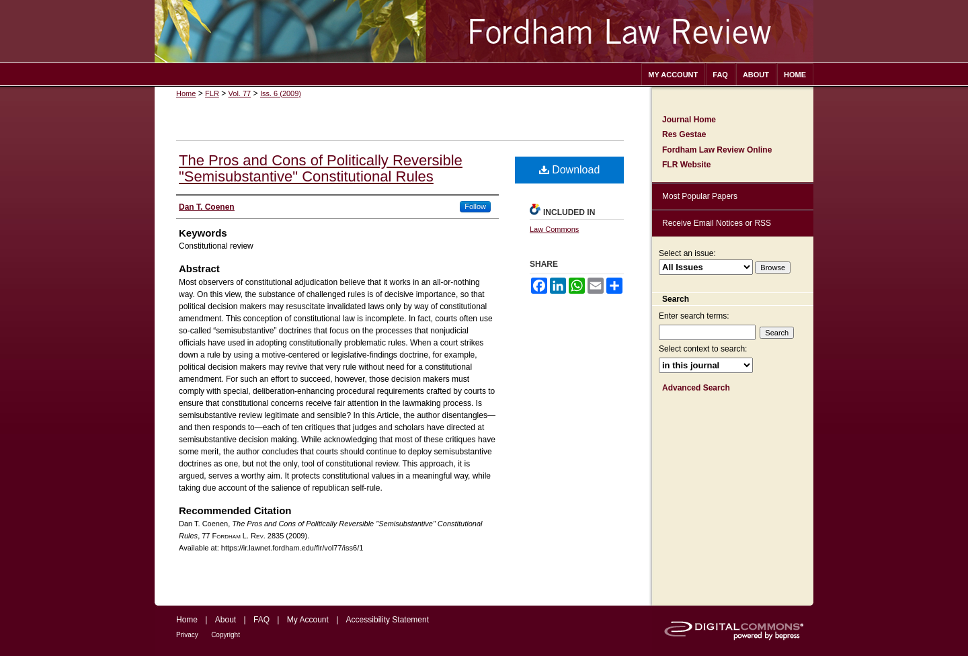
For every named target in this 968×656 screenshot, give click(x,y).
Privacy (187, 635)
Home (186, 93)
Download (569, 169)
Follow (475, 206)
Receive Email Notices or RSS (716, 223)
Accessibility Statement (387, 619)
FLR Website (686, 164)
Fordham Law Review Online (717, 150)
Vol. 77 (240, 93)
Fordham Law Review (484, 31)
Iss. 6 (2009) (280, 93)
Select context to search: (703, 349)
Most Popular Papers (699, 196)
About (225, 619)
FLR (212, 93)
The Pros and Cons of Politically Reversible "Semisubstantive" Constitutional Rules (320, 168)
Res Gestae (684, 134)
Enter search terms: (694, 316)
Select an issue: (687, 253)
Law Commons (554, 229)
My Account (308, 619)
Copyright (225, 635)
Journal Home (689, 119)
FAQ (261, 619)
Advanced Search (696, 388)
